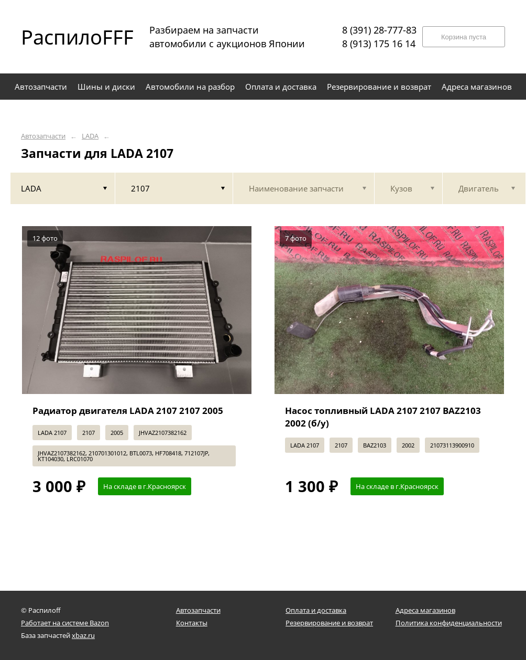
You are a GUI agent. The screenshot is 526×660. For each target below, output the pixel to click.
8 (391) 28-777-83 (379, 30)
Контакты (191, 622)
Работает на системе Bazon (65, 622)
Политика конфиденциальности (449, 622)
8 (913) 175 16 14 (378, 43)
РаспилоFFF (68, 36)
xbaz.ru (83, 635)
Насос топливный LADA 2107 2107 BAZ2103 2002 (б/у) (383, 416)
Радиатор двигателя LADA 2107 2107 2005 (127, 410)
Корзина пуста (463, 37)
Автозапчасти (43, 136)
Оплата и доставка (316, 610)
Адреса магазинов (425, 610)
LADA (90, 136)
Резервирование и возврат (329, 622)
